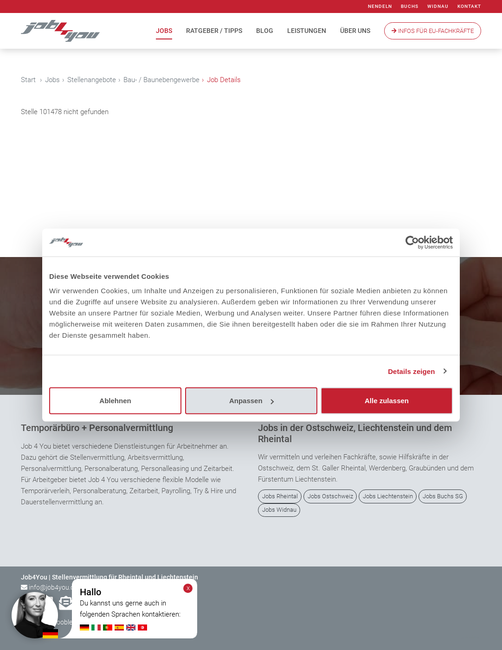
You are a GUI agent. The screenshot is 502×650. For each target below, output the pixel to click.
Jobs (164, 30)
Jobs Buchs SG (443, 496)
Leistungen (306, 30)
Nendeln (380, 6)
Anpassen (251, 401)
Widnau (438, 6)
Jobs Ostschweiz (330, 496)
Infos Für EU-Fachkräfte (433, 30)
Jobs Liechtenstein (388, 496)
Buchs (409, 6)
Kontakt (469, 6)
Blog (264, 30)
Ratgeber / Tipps (214, 30)
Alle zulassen (387, 401)
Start (28, 80)
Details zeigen (411, 371)
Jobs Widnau (279, 509)
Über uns (355, 30)
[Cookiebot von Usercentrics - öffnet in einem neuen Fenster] (412, 242)
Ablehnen (115, 401)
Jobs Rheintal (280, 496)
